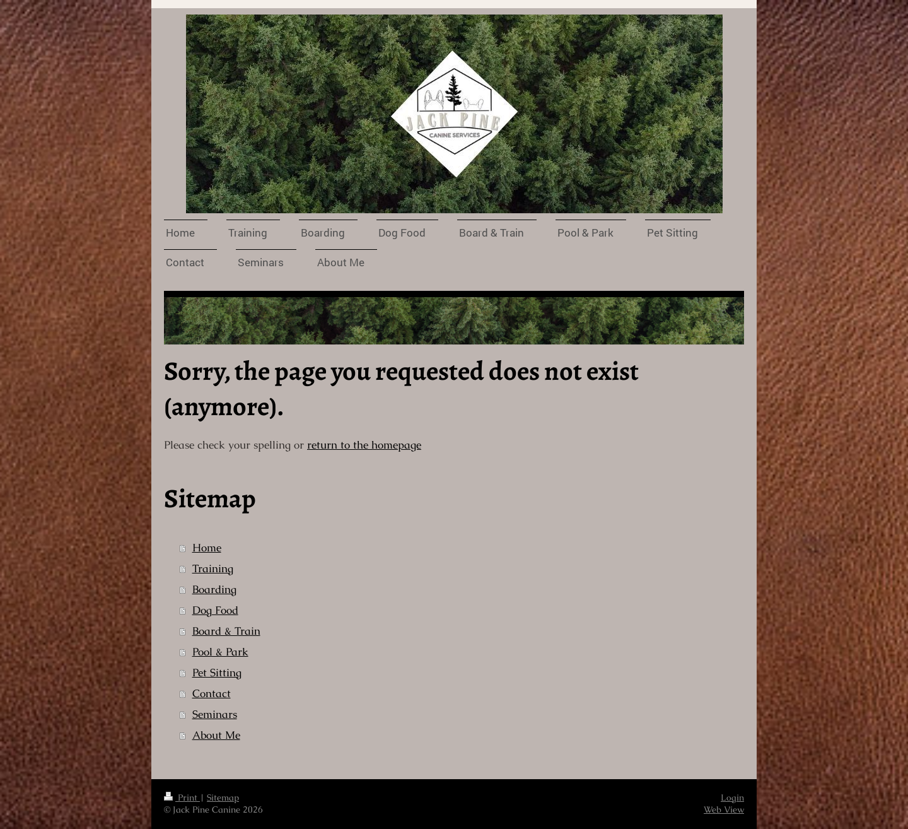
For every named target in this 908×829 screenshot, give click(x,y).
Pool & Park (220, 652)
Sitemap (223, 797)
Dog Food (215, 610)
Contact (211, 693)
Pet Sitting (217, 672)
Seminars (214, 714)
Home (206, 548)
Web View (724, 809)
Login (732, 797)
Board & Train (226, 631)
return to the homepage (364, 445)
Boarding (214, 589)
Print (182, 797)
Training (212, 568)
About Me (216, 735)
